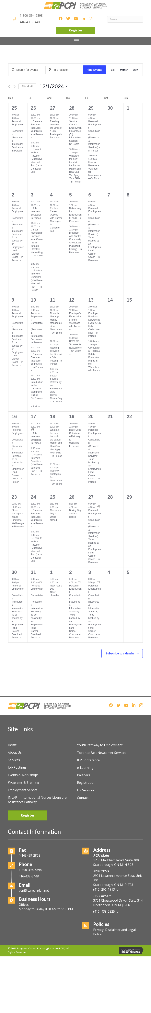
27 (52, 108)
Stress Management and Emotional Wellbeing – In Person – (18, 518)
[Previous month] (9, 86)
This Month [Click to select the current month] (27, 86)
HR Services (85, 790)
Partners (83, 775)
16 (14, 416)
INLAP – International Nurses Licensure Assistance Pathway (37, 799)
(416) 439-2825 (104, 911)
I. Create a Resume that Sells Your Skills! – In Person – (37, 129)
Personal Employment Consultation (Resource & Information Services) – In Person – (18, 136)
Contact (82, 798)
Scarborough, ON (113, 885)
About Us (15, 752)
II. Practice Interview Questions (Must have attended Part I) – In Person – (36, 280)
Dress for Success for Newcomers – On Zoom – (75, 347)
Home (12, 745)
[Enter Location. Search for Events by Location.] (64, 70)
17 (33, 416)
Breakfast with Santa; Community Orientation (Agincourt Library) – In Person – (75, 242)
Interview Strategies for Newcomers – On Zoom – (56, 478)
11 (52, 300)
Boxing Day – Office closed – (75, 513)
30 (14, 572)
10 (33, 300)
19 (72, 416)
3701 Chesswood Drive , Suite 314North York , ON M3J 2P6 (118, 902)
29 (91, 108)
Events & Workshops (23, 775)
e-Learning (85, 767)
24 (33, 497)
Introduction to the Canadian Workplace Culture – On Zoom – (37, 390)
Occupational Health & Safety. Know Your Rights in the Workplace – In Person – (94, 360)
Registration (86, 782)
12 (72, 300)
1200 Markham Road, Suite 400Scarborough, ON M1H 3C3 (116, 862)
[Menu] (76, 41)
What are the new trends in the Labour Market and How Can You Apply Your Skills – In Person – (75, 170)
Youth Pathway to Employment (99, 745)
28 (72, 108)
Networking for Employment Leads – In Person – (75, 215)
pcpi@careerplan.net (34, 890)
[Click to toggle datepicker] (53, 86)
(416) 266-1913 (104, 889)
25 (14, 108)
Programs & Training (23, 782)
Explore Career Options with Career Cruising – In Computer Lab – (56, 219)
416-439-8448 (30, 22)
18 (52, 416)
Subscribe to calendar (120, 653)
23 (14, 497)
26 (33, 108)
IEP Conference (88, 760)
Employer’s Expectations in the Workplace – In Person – (75, 321)
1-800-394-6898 (31, 15)
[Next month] (14, 86)
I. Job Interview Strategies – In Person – (37, 213)
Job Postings (17, 767)
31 (33, 572)
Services (14, 760)
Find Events (94, 69)
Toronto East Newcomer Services (101, 753)
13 (91, 300)
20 (91, 416)
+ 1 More (35, 406)
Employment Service (23, 790)
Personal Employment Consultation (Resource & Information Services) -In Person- (37, 328)
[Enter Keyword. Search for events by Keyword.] (26, 70)
